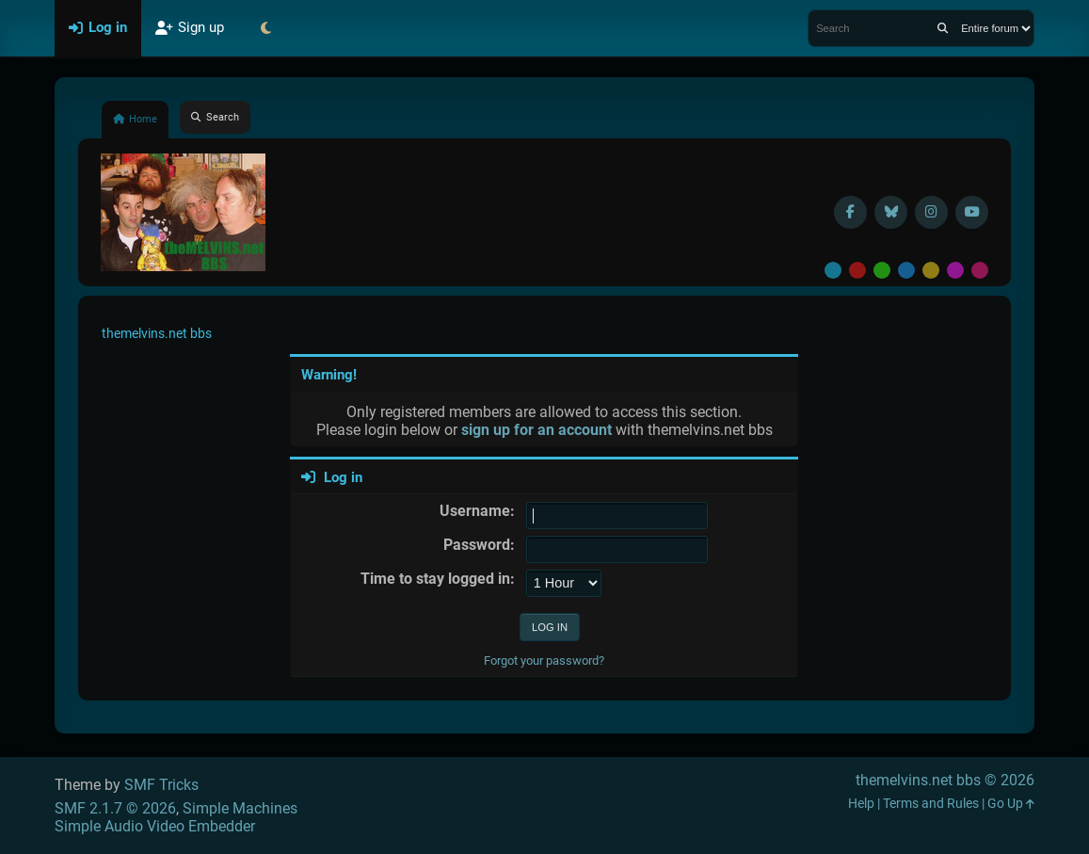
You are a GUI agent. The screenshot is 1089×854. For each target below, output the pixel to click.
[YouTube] (971, 212)
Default (833, 270)
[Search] (942, 28)
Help (861, 804)
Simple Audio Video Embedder (155, 826)
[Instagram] (931, 212)
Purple (955, 270)
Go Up (1010, 804)
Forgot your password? (544, 660)
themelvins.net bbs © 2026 (945, 780)
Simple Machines (240, 808)
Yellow (930, 270)
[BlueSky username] (890, 212)
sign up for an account (536, 430)
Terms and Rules (931, 804)
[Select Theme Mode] (266, 28)
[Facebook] (850, 212)
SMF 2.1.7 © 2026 (115, 808)
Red (857, 270)
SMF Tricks (161, 785)
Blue (906, 270)
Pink (979, 270)
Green (881, 270)
